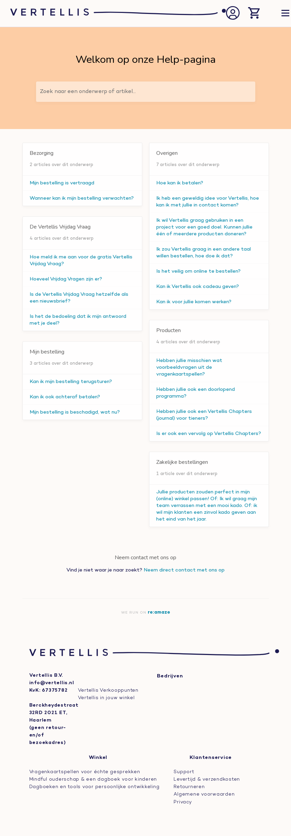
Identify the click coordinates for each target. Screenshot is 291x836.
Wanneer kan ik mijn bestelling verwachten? (82, 198)
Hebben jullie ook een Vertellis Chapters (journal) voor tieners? (204, 415)
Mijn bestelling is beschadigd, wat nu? (75, 412)
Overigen (167, 153)
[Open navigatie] (285, 14)
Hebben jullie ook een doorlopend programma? (195, 393)
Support (184, 772)
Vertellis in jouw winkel (106, 698)
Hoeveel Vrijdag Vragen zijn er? (66, 279)
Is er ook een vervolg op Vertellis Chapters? (208, 433)
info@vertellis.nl (51, 683)
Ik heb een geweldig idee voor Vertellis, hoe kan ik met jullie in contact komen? (207, 201)
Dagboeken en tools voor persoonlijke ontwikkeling (94, 787)
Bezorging (41, 153)
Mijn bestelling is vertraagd (62, 183)
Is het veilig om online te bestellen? (198, 271)
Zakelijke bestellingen (182, 462)
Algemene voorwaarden (204, 794)
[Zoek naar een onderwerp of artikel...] (145, 91)
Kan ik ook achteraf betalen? (65, 397)
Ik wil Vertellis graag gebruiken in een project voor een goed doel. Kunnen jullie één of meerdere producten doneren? (204, 227)
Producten (168, 330)
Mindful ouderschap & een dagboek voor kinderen (93, 779)
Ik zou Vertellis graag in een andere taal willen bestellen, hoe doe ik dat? (203, 252)
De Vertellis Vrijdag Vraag (60, 227)
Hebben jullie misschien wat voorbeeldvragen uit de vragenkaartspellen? (189, 367)
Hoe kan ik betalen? (179, 183)
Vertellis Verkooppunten (108, 690)
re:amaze (159, 612)
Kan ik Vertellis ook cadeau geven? (197, 286)
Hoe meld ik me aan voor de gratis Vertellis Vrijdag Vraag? (81, 260)
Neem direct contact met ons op (184, 570)
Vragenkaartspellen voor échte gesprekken (84, 772)
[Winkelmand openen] (254, 13)
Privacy (183, 802)
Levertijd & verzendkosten (207, 779)
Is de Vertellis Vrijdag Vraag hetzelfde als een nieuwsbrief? (79, 298)
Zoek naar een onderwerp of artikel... (88, 91)
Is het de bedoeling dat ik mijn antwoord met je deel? (78, 320)
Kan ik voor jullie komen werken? (193, 301)
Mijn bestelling (47, 352)
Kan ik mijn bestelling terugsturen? (71, 381)
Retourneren (189, 787)
